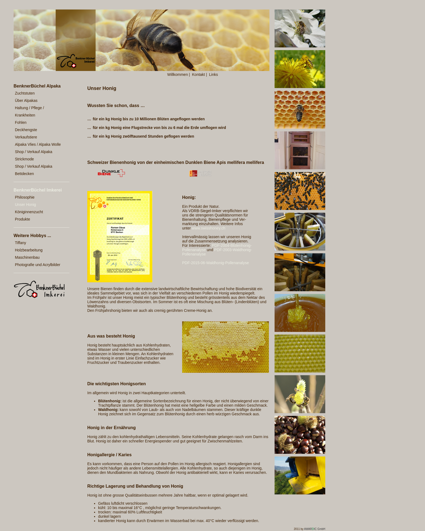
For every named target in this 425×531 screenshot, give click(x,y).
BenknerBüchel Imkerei (38, 190)
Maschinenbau (27, 257)
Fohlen (21, 122)
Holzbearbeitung (29, 250)
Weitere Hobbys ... (32, 235)
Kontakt (198, 74)
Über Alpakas (26, 100)
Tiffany (20, 243)
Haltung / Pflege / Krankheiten (29, 111)
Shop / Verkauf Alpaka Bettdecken (33, 170)
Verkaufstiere (26, 137)
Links (213, 74)
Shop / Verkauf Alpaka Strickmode (33, 155)
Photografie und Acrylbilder (37, 265)
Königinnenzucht (29, 212)
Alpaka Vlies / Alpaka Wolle (38, 144)
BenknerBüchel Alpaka (37, 86)
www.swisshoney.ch (208, 228)
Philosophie (24, 197)
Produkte (22, 219)
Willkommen (177, 74)
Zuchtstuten (25, 93)
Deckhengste (26, 130)
